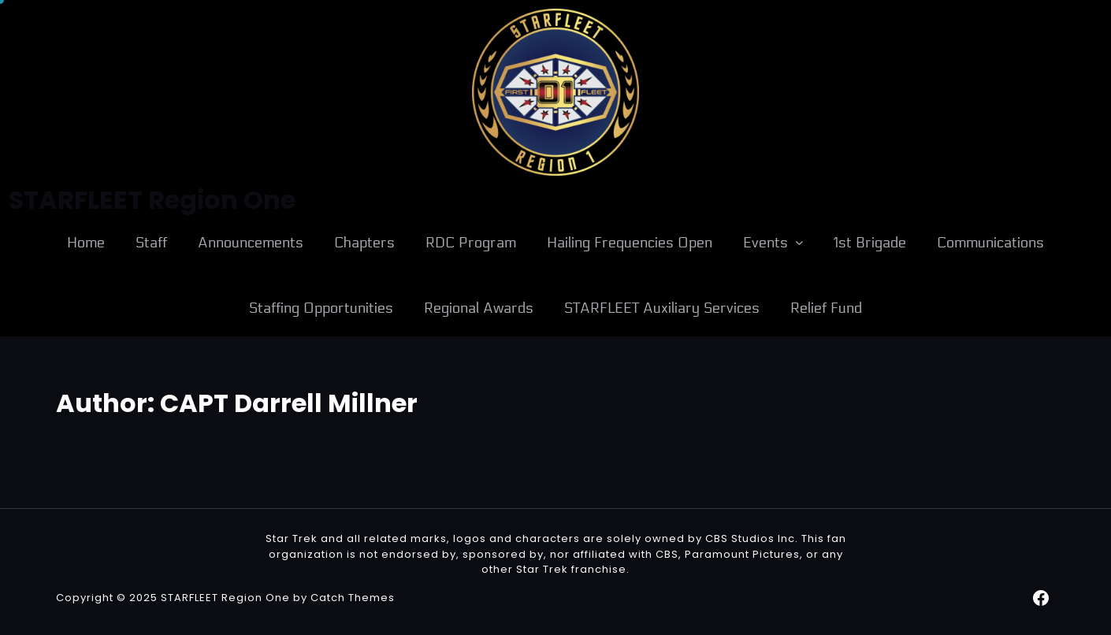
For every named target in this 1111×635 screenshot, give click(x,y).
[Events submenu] (799, 242)
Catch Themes (352, 597)
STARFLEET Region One (225, 597)
